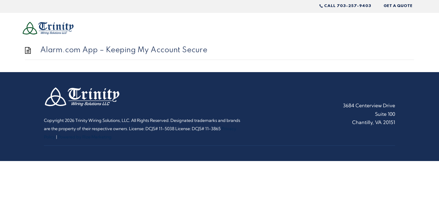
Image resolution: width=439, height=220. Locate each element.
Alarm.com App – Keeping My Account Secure (123, 50)
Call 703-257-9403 (347, 6)
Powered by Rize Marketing (85, 137)
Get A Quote (398, 6)
